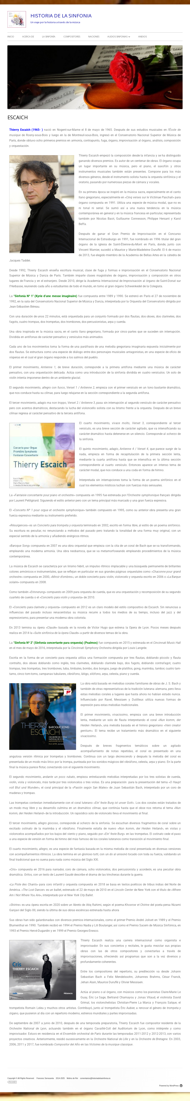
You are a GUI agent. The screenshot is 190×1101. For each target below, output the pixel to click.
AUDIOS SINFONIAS (117, 36)
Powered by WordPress (171, 1086)
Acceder (12, 1082)
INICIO (10, 36)
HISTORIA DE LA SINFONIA (60, 15)
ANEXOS (142, 36)
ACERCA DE (28, 36)
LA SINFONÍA (48, 36)
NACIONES (93, 36)
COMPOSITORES (71, 36)
